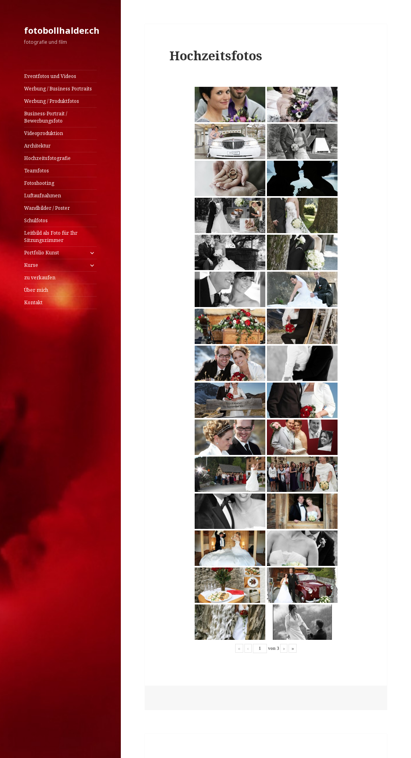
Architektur (37, 145)
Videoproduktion (43, 133)
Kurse (31, 265)
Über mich (36, 290)
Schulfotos (36, 220)
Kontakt (33, 302)
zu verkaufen (39, 277)
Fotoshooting (39, 183)
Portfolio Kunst (41, 252)
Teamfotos (36, 170)
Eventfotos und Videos (50, 76)
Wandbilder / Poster (47, 208)
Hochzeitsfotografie (47, 158)
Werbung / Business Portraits (58, 88)
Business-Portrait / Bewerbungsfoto (45, 117)
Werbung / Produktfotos (51, 101)
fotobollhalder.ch (62, 30)
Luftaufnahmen (42, 195)
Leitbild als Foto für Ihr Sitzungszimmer (50, 236)
